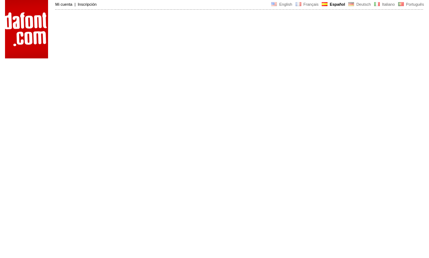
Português (410, 4)
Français (307, 4)
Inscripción (87, 4)
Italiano (384, 4)
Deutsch (359, 4)
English (281, 4)
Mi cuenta (63, 4)
